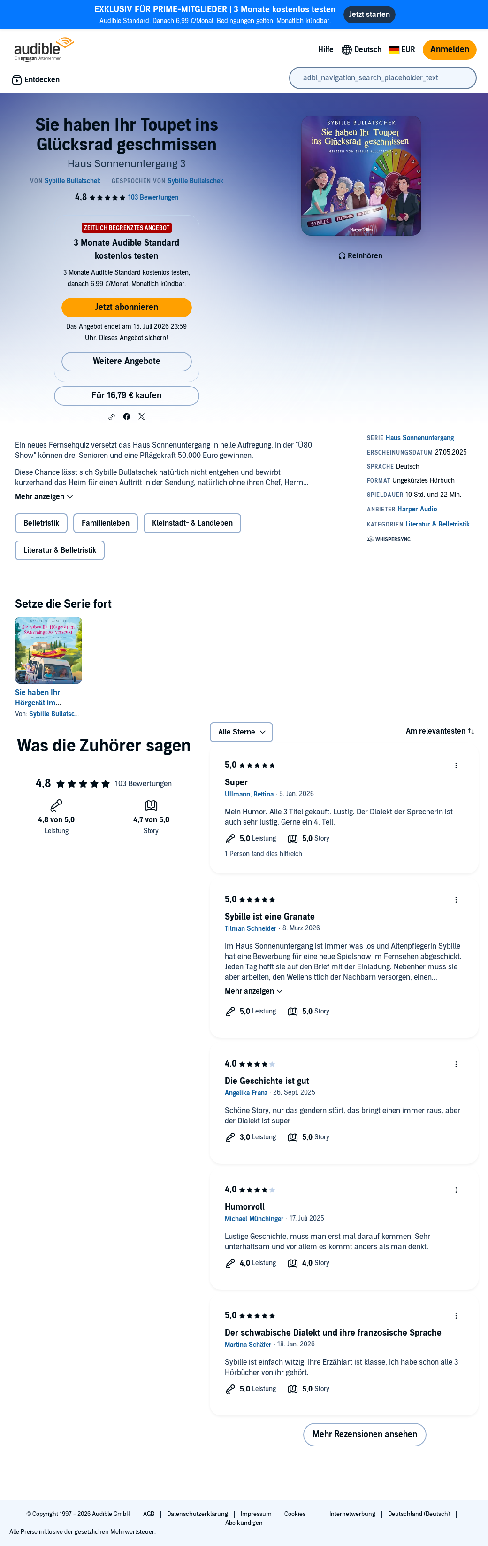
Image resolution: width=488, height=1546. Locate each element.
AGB (149, 1514)
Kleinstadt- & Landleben (192, 523)
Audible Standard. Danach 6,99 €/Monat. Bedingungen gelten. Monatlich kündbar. (215, 14)
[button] (111, 417)
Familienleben (106, 523)
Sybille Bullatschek (57, 714)
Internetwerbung (353, 1514)
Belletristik (41, 523)
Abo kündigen (243, 1523)
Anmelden (449, 49)
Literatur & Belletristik (59, 550)
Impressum (257, 1514)
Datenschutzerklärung (198, 1514)
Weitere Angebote (126, 361)
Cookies (295, 1514)
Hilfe (326, 49)
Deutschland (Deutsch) (419, 1514)
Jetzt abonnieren (126, 307)
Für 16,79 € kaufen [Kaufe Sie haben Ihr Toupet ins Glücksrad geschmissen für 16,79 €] (126, 396)
